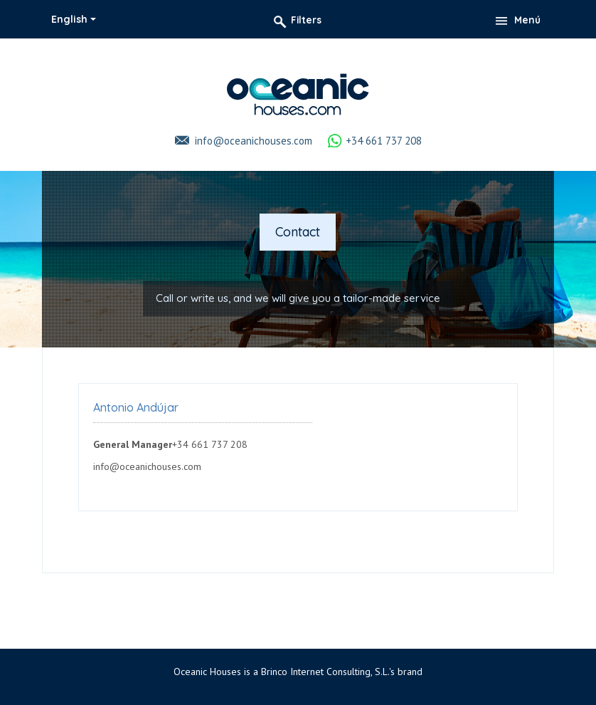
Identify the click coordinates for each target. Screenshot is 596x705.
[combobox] (74, 19)
